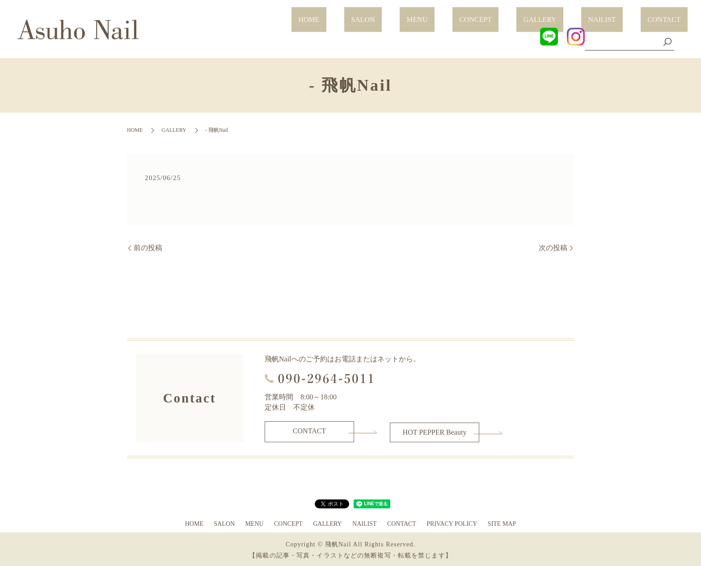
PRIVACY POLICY (452, 522)
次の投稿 (553, 248)
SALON (438, 14)
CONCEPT (523, 14)
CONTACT (671, 14)
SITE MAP (502, 522)
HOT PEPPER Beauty (435, 431)
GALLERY (574, 14)
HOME (398, 14)
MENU (479, 14)
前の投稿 (148, 248)
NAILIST (623, 14)
